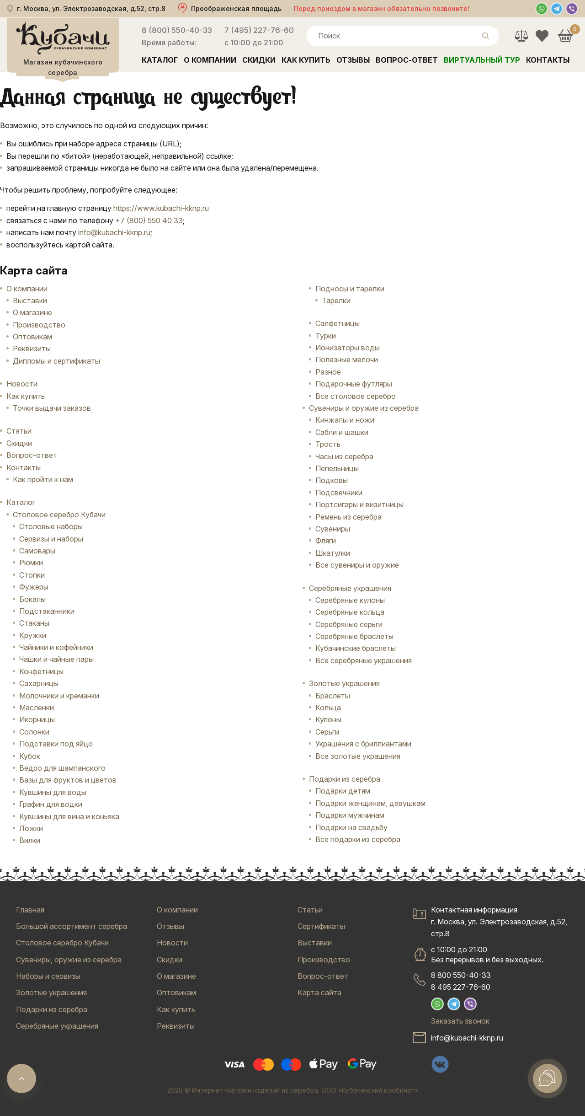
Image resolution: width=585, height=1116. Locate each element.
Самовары (37, 550)
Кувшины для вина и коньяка (69, 816)
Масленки (36, 707)
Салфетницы (337, 323)
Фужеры (33, 586)
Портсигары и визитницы (359, 504)
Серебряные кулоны (350, 600)
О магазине (32, 312)
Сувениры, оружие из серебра (69, 959)
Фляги (325, 540)
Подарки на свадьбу (351, 827)
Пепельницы (337, 468)
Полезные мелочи (346, 359)
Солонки (34, 731)
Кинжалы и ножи (344, 419)
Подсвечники (338, 492)
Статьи (19, 430)
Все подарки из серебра (357, 839)
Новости (21, 383)
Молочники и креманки (59, 695)
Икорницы (37, 719)
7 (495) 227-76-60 (259, 30)
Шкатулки (332, 553)
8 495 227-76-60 (460, 987)
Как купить (306, 59)
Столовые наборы (51, 526)
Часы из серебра (344, 456)
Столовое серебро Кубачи (59, 514)
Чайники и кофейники (56, 647)
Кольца (328, 707)
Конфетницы (41, 671)
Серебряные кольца (349, 612)
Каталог (160, 59)
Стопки (32, 574)
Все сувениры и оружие (357, 564)
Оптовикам (32, 336)
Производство (39, 324)
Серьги (327, 731)
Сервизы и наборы (51, 538)
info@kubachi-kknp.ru (114, 232)
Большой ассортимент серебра (71, 926)
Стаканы (34, 623)
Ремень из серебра (348, 516)
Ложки (31, 828)
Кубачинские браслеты (355, 648)
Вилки (29, 840)
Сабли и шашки (341, 432)
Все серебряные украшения (363, 660)
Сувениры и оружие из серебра (364, 408)
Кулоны (328, 719)
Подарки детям (342, 790)
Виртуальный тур (482, 59)
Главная (30, 909)
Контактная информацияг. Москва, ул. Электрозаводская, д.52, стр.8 (499, 922)
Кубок (29, 756)
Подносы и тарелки (349, 288)
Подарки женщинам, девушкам (370, 803)
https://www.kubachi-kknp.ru (161, 208)
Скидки (259, 59)
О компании (210, 59)
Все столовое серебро (355, 396)
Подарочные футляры (353, 383)
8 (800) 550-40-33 (177, 30)
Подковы (331, 480)
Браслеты (332, 695)
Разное (328, 371)
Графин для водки (50, 804)
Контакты (547, 59)
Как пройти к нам (43, 479)
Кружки (32, 635)
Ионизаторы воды (347, 347)
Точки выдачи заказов (52, 408)
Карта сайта (319, 992)
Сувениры (332, 528)
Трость (327, 444)
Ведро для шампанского (62, 768)
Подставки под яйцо (56, 743)
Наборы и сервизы (48, 976)
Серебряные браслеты (354, 636)
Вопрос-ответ (407, 59)
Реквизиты (32, 348)
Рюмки (31, 562)
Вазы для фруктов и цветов (68, 779)
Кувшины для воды (52, 792)
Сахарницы (38, 683)
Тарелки (336, 300)
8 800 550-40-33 (461, 975)
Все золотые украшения (357, 756)
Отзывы (353, 59)
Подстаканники (46, 611)
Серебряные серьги (349, 624)
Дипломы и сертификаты (56, 360)
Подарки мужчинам (349, 815)
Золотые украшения (344, 683)
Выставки (30, 300)
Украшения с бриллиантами (363, 743)
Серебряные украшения (350, 588)
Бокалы (32, 599)
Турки (325, 335)
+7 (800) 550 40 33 (149, 220)
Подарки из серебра (344, 778)
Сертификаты (321, 926)
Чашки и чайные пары (56, 659)
